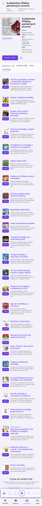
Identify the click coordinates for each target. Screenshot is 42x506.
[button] (20, 6)
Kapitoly (8, 66)
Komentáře (22, 66)
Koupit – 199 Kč (10, 58)
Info (31, 66)
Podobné (6, 70)
